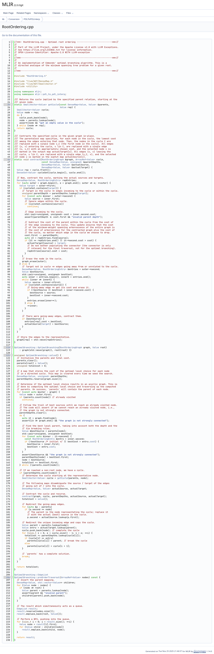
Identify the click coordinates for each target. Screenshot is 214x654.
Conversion (14, 19)
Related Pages (24, 13)
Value (63, 107)
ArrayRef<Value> (85, 159)
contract (35, 159)
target (31, 185)
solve (41, 499)
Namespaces (41, 13)
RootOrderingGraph (53, 159)
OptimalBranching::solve (41, 355)
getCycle (53, 104)
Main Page (8, 13)
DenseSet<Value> (26, 172)
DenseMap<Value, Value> (82, 104)
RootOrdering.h (36, 76)
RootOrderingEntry (43, 438)
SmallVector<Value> (35, 104)
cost (92, 441)
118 (7, 347)
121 (7, 355)
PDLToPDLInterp (32, 19)
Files (70, 13)
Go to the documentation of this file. (22, 35)
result (32, 608)
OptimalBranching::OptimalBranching (36, 347)
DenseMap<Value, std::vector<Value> (39, 582)
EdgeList (22, 608)
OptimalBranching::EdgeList (31, 574)
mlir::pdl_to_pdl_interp (50, 94)
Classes (57, 13)
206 (7, 577)
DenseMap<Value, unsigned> (65, 162)
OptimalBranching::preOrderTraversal (37, 577)
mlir (37, 91)
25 (7, 104)
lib (3, 19)
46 (7, 159)
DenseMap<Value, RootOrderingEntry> (39, 180)
